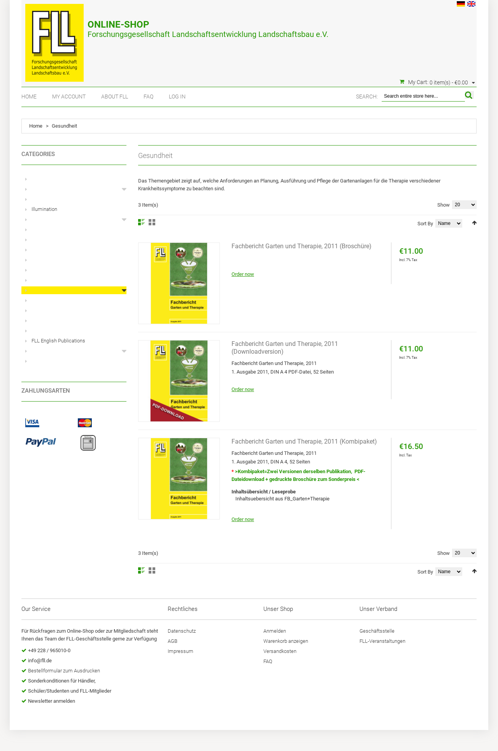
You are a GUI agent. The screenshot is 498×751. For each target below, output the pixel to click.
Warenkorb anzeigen (285, 641)
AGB (172, 641)
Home (29, 96)
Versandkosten (279, 651)
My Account (69, 96)
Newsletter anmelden (51, 701)
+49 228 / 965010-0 (49, 650)
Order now (242, 274)
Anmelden (274, 631)
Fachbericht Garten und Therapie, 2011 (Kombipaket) (304, 441)
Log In (177, 96)
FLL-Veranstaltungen (382, 641)
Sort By (425, 223)
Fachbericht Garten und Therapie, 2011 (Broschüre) (301, 246)
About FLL (114, 96)
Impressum (180, 651)
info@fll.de (40, 660)
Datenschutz (182, 631)
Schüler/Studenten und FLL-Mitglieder (69, 691)
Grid (152, 222)
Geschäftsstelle (377, 631)
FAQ (148, 96)
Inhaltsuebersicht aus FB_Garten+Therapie (282, 499)
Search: (367, 96)
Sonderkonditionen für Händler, (62, 681)
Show (443, 205)
